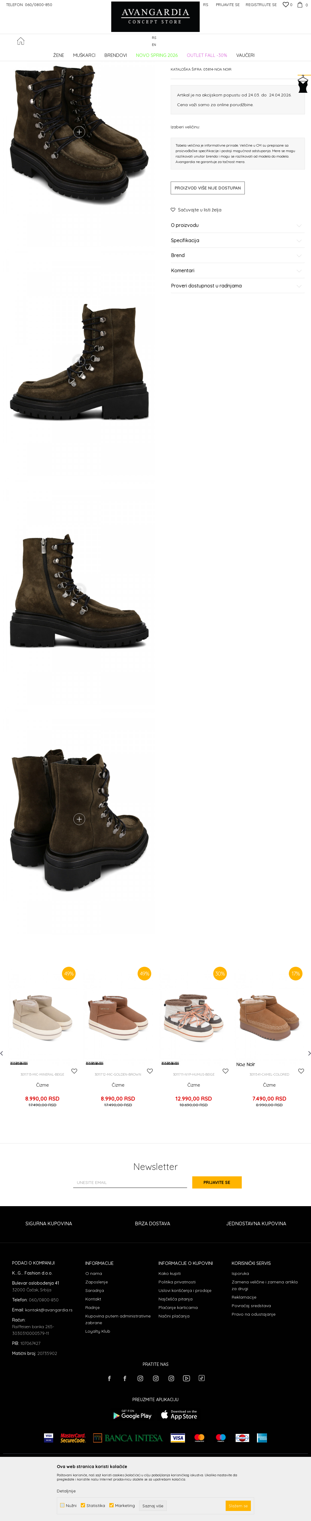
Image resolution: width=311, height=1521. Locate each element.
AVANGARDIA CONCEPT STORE (29, 53)
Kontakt (93, 1347)
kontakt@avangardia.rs (49, 1358)
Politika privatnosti (177, 1330)
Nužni (71, 1505)
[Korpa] (302, 5)
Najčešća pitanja (176, 1347)
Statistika (96, 1505)
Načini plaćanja (174, 1364)
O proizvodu (236, 271)
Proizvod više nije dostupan (208, 234)
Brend (236, 301)
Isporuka (240, 1321)
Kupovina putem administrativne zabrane (118, 1368)
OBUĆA (85, 53)
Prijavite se (222, 1231)
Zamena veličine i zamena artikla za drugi (265, 1334)
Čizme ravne (106, 53)
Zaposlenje (96, 1330)
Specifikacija (236, 286)
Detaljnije (66, 1491)
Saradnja (94, 1339)
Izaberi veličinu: (185, 172)
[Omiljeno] (287, 5)
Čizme (42, 1137)
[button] (305, 41)
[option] (42, 1092)
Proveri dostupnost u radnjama (236, 331)
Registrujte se (261, 4)
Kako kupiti (170, 1321)
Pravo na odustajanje (253, 1362)
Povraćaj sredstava (251, 1354)
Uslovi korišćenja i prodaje (185, 1339)
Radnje (92, 1356)
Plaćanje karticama (178, 1356)
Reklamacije (244, 1345)
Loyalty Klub (97, 1379)
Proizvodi (67, 53)
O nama (93, 1321)
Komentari (236, 316)
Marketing (125, 1505)
